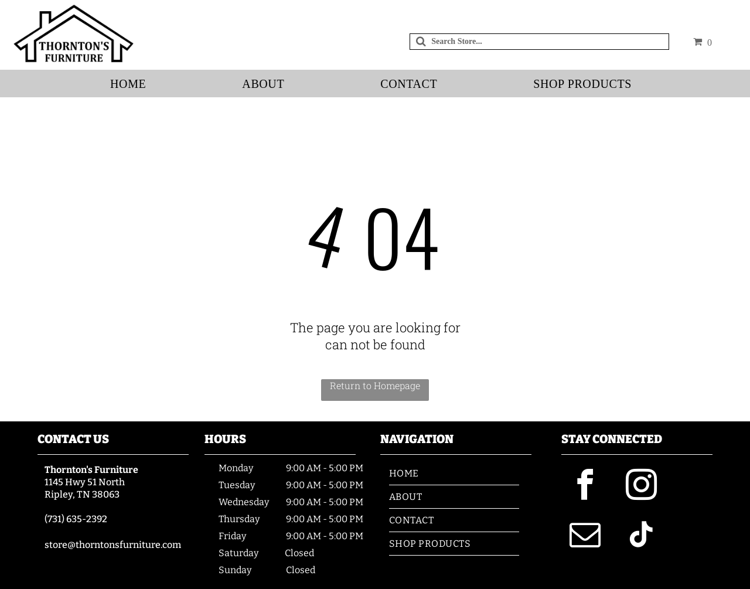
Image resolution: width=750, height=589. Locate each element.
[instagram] (641, 487)
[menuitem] (132, 84)
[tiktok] (641, 536)
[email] (584, 536)
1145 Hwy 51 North (85, 482)
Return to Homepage (375, 385)
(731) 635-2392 (76, 519)
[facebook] (584, 487)
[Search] (539, 41)
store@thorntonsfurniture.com (113, 544)
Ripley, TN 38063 (82, 494)
